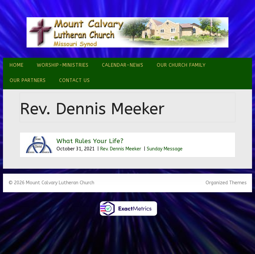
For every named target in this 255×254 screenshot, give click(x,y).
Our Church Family (181, 65)
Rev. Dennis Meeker (120, 149)
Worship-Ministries (63, 65)
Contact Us (74, 80)
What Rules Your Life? (90, 141)
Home (17, 65)
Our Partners (28, 80)
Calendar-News (122, 65)
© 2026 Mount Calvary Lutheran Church (51, 183)
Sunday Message (165, 149)
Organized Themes (226, 183)
